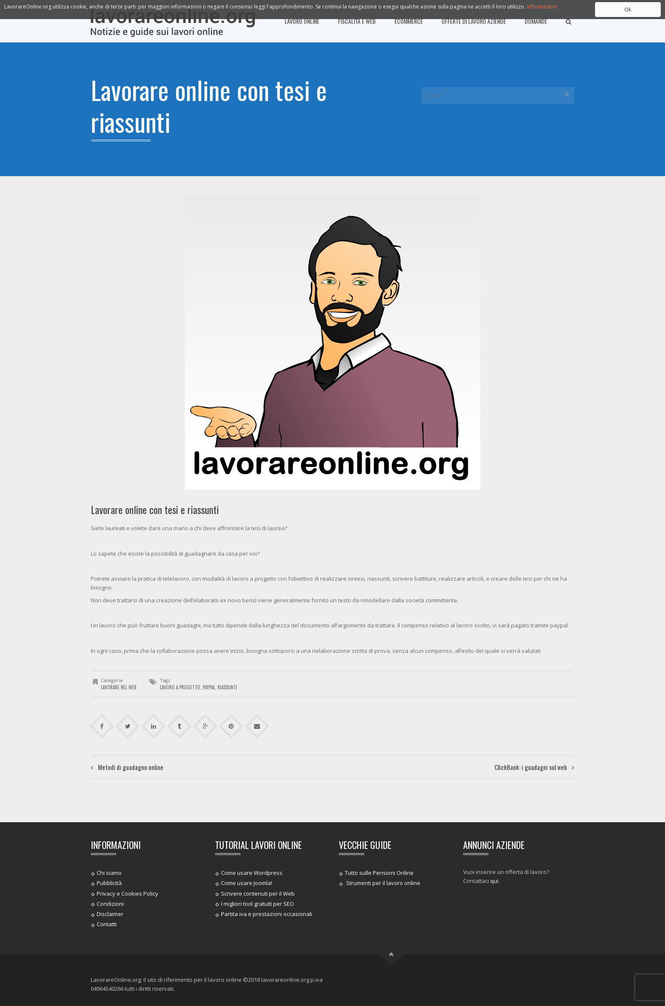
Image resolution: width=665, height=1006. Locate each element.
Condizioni (110, 904)
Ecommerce (408, 21)
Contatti (107, 924)
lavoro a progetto (180, 687)
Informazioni (542, 6)
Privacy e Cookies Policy (127, 893)
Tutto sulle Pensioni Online (379, 873)
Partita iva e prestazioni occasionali (266, 914)
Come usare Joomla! (246, 883)
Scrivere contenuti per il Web (258, 893)
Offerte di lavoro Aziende (473, 21)
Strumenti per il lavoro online (382, 883)
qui (494, 881)
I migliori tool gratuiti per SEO (257, 904)
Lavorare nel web (119, 687)
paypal (209, 687)
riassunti (227, 687)
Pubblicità (109, 883)
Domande (536, 21)
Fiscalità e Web (357, 21)
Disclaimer (110, 914)
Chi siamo (109, 873)
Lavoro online (302, 21)
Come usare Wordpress (251, 873)
